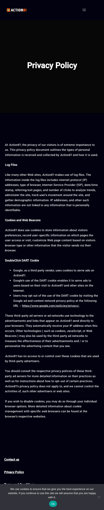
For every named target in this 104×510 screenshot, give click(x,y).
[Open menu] (84, 9)
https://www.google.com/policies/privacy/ (50, 306)
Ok (53, 503)
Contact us (11, 460)
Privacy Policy (14, 472)
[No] (99, 497)
